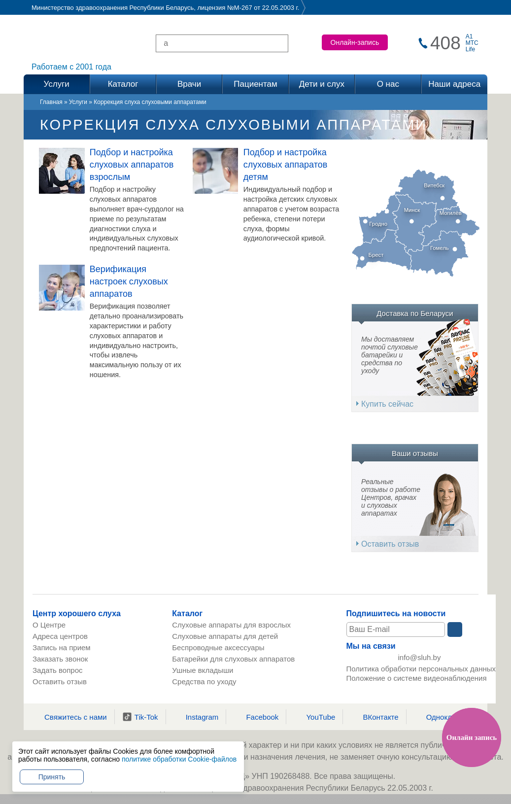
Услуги (78, 102)
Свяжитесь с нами (69, 717)
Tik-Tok (140, 717)
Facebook (256, 717)
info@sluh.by (419, 658)
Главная (51, 102)
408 (445, 43)
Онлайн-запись (355, 42)
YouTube (314, 717)
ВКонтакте (374, 717)
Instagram (196, 717)
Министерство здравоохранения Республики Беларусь (113, 7)
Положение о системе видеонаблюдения (416, 679)
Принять (52, 777)
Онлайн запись (471, 737)
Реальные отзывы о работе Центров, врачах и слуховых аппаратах (390, 497)
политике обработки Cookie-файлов (179, 759)
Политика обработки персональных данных (421, 670)
